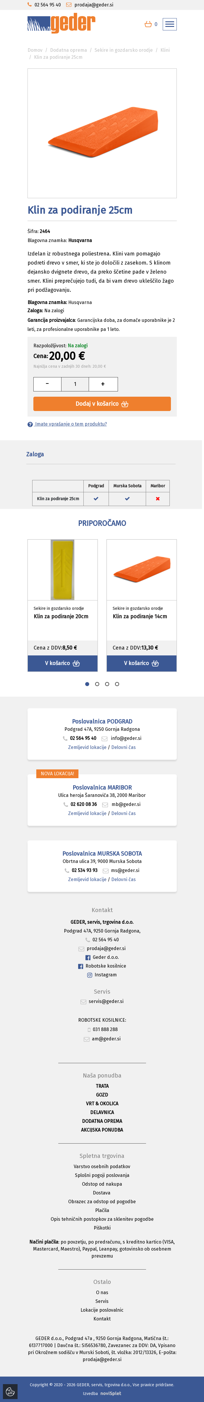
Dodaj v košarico (102, 403)
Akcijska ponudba (102, 1130)
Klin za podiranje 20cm (61, 616)
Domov (35, 50)
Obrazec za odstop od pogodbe (102, 1201)
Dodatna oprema (68, 50)
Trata (102, 1086)
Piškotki (102, 1228)
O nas (102, 1292)
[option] (63, 605)
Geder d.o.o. (102, 957)
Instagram (102, 975)
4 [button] (117, 684)
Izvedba (90, 1393)
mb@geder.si (121, 804)
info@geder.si (121, 738)
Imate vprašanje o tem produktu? (67, 424)
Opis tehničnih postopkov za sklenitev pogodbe (102, 1219)
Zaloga (35, 454)
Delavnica (102, 1112)
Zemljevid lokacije (87, 747)
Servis (102, 1301)
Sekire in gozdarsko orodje (124, 50)
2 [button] (97, 684)
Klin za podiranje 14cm (140, 616)
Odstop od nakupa (102, 1184)
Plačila (102, 1210)
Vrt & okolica (102, 1103)
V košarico (62, 663)
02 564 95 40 (79, 738)
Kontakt (102, 1319)
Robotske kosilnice (102, 966)
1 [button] (87, 684)
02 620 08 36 (80, 804)
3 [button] (107, 684)
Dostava (101, 1193)
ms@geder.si (121, 870)
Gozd (102, 1095)
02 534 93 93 (82, 870)
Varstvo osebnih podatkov (102, 1166)
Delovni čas (123, 747)
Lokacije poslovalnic (102, 1310)
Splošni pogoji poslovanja (102, 1175)
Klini (165, 50)
